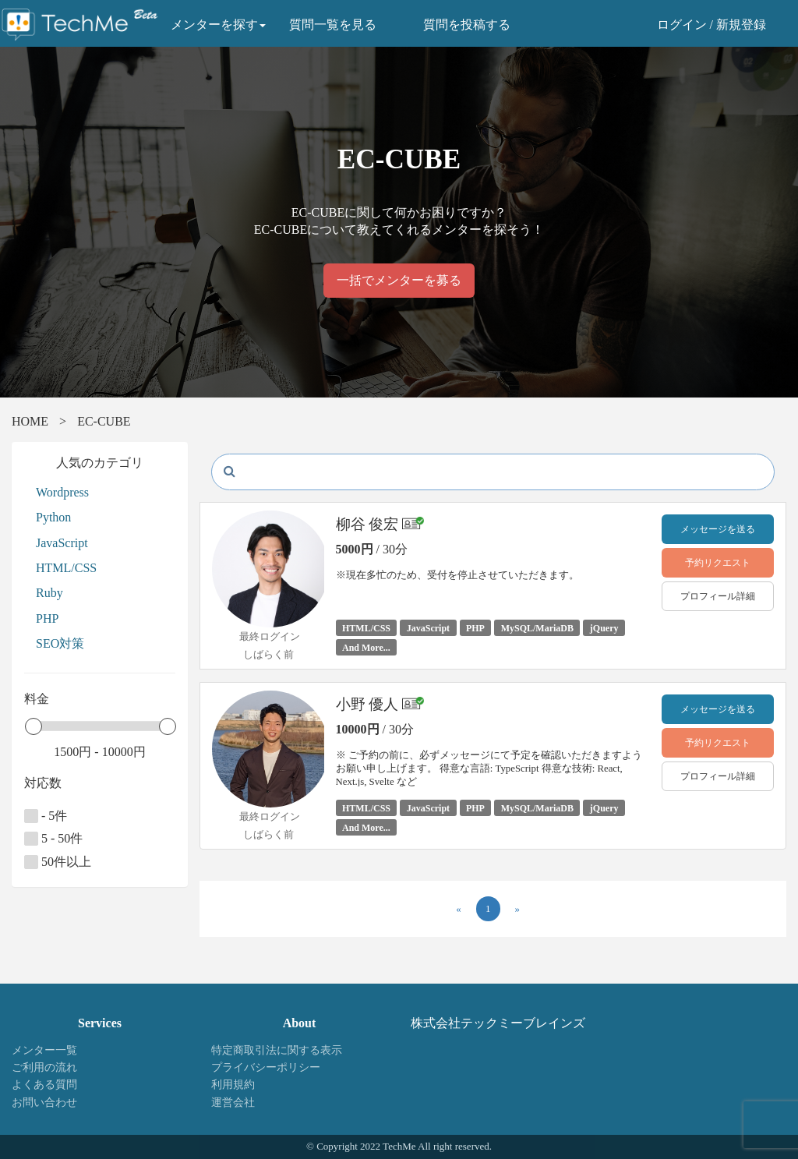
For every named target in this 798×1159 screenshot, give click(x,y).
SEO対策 (60, 643)
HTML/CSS (66, 567)
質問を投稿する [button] (466, 24)
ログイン (682, 24)
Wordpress (62, 492)
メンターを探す (218, 24)
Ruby (49, 592)
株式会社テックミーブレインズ (498, 1023)
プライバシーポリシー (265, 1067)
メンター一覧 (44, 1050)
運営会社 (233, 1102)
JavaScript (62, 542)
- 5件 (45, 816)
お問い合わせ (44, 1102)
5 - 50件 (53, 839)
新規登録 (741, 24)
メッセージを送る (717, 529)
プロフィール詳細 (717, 596)
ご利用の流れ (44, 1067)
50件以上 (57, 862)
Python (53, 517)
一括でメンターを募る (399, 280)
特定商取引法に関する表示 (276, 1050)
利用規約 (233, 1084)
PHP (47, 618)
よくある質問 (44, 1084)
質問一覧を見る (332, 24)
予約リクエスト (717, 562)
